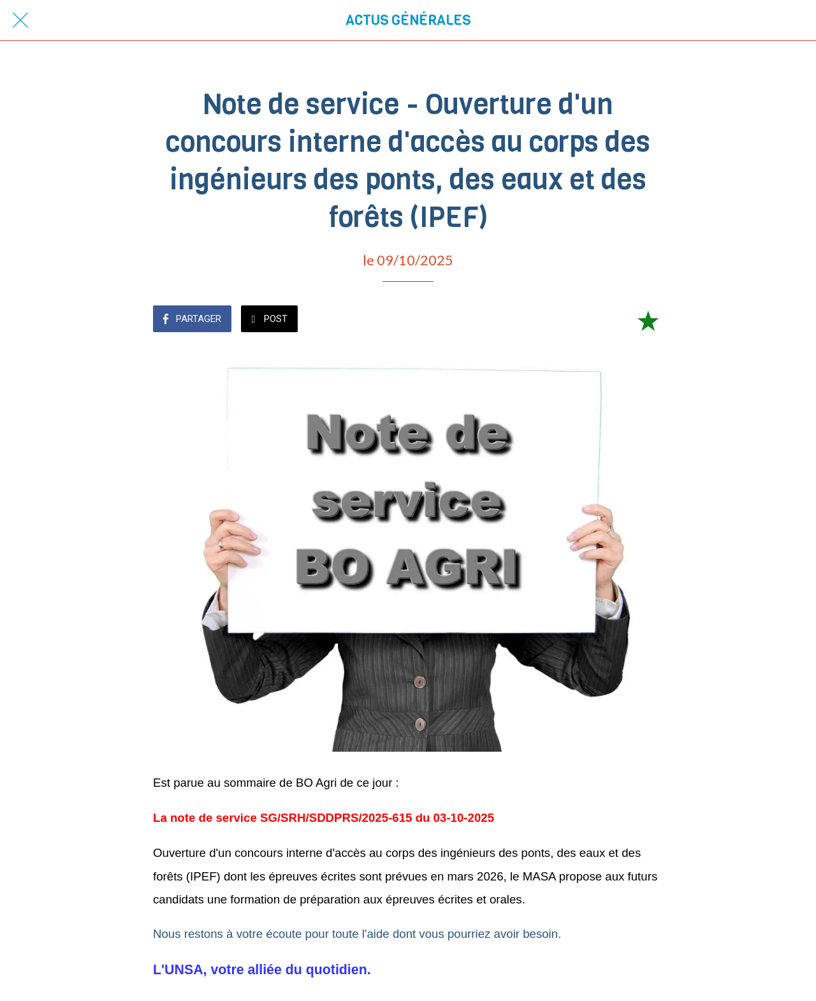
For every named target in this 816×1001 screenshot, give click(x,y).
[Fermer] (20, 20)
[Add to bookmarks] (647, 320)
